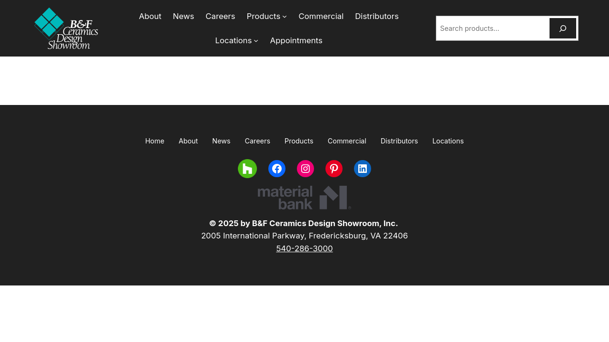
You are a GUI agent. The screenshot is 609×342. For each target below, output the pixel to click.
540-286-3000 (305, 248)
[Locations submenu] (416, 16)
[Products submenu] (258, 16)
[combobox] (491, 28)
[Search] (563, 28)
